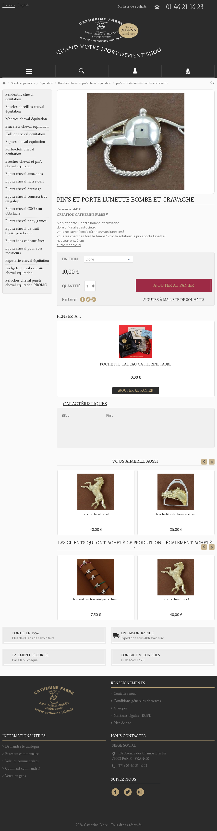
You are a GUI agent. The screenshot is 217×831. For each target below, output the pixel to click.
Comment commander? (22, 768)
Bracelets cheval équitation (26, 126)
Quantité (71, 286)
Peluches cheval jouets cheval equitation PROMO (26, 282)
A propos (121, 708)
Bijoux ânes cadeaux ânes (25, 241)
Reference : (64, 209)
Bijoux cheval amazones (24, 173)
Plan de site (122, 723)
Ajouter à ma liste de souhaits (173, 300)
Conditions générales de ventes (137, 701)
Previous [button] (204, 462)
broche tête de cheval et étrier (176, 514)
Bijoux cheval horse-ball (24, 181)
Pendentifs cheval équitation (19, 96)
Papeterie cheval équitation (27, 260)
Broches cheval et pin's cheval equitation (23, 163)
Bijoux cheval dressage (23, 189)
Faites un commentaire (22, 754)
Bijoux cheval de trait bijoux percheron (22, 230)
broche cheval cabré (96, 514)
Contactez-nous (125, 694)
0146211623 (135, 660)
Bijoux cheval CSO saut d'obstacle (23, 211)
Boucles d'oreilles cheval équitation (24, 109)
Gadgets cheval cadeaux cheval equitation (24, 270)
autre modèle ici (69, 245)
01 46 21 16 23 (185, 7)
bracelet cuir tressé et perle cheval (95, 599)
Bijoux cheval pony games (26, 221)
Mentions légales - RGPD (133, 716)
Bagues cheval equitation (25, 141)
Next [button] (212, 462)
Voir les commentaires (22, 761)
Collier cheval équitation (25, 134)
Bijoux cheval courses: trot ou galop (26, 198)
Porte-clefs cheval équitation (19, 151)
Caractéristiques (85, 403)
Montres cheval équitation (26, 119)
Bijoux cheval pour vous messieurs (24, 250)
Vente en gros (15, 776)
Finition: (70, 259)
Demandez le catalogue (22, 746)
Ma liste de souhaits (132, 6)
